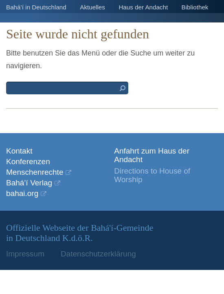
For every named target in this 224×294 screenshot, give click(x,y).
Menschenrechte (34, 172)
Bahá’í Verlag (29, 182)
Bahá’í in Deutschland (36, 7)
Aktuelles (92, 7)
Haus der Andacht (143, 7)
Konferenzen (28, 161)
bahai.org (22, 193)
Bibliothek (195, 7)
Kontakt (19, 151)
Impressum (25, 253)
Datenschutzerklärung (98, 253)
